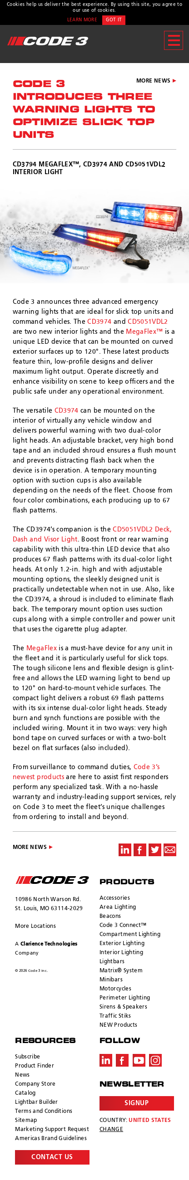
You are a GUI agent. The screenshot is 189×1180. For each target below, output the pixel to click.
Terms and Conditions (43, 1111)
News (22, 1075)
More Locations (35, 926)
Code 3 (47, 41)
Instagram (155, 1060)
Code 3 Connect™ (122, 925)
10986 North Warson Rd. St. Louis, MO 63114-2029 (49, 904)
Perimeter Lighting (124, 998)
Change (111, 1129)
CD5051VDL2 (148, 322)
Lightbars (111, 962)
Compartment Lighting (129, 934)
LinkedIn (105, 1060)
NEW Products (118, 1025)
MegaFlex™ (144, 332)
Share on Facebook (140, 850)
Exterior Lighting (121, 943)
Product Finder (34, 1066)
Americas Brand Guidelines (51, 1138)
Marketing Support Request (52, 1129)
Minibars (111, 980)
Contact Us (52, 1157)
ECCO (52, 879)
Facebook (122, 1060)
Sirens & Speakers (123, 1007)
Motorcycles (115, 989)
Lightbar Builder (36, 1102)
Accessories (114, 898)
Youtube (139, 1060)
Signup (136, 1103)
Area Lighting (117, 907)
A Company (46, 948)
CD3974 (99, 322)
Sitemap (26, 1120)
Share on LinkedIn (125, 850)
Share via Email (170, 850)
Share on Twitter (155, 850)
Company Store (35, 1084)
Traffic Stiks (115, 1016)
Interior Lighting (121, 953)
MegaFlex (41, 648)
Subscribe (27, 1057)
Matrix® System (121, 971)
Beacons (110, 916)
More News (153, 81)
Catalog (25, 1093)
